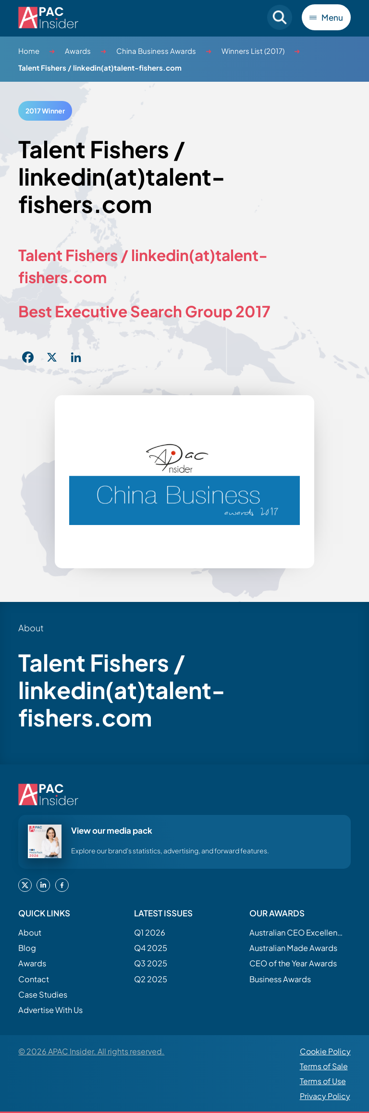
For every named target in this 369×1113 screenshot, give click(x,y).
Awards (78, 50)
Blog (27, 948)
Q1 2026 (149, 932)
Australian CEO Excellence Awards (297, 932)
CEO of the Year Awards (293, 963)
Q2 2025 (150, 979)
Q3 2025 (150, 963)
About (29, 932)
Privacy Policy (325, 1096)
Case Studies (42, 994)
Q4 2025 (150, 948)
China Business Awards (156, 50)
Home (28, 50)
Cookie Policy (325, 1051)
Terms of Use (323, 1081)
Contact (33, 979)
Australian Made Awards (293, 948)
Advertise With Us (50, 1010)
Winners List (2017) (252, 50)
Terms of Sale (324, 1066)
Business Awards (280, 979)
